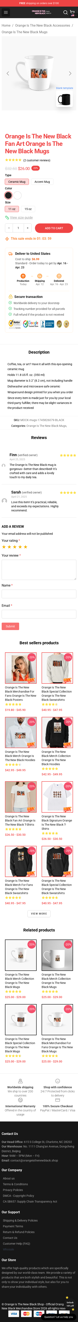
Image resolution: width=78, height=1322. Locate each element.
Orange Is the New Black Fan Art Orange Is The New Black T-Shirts (20, 820)
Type (8, 175)
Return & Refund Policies (19, 1232)
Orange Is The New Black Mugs (24, 32)
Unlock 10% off (70, 1304)
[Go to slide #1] (28, 119)
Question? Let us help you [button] (58, 1317)
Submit (10, 626)
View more (39, 913)
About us (9, 1178)
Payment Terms (13, 1226)
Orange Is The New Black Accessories (42, 25)
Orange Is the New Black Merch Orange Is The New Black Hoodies (20, 756)
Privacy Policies (13, 1190)
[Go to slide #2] (50, 119)
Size (8, 202)
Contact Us (10, 1237)
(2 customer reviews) (36, 160)
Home (6, 25)
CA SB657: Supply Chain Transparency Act (30, 1201)
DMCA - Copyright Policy (18, 1195)
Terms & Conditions (15, 1184)
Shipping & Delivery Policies (20, 1220)
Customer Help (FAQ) (16, 1243)
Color (8, 188)
